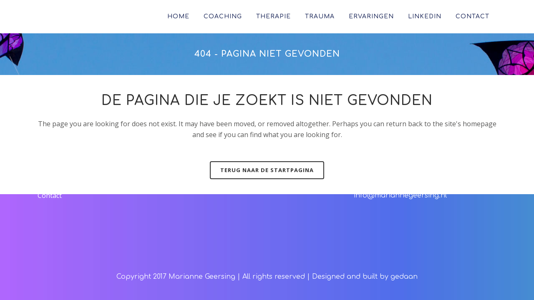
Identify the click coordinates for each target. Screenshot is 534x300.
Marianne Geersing (202, 276)
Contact (50, 195)
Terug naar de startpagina (267, 170)
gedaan (404, 276)
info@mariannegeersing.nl (400, 195)
